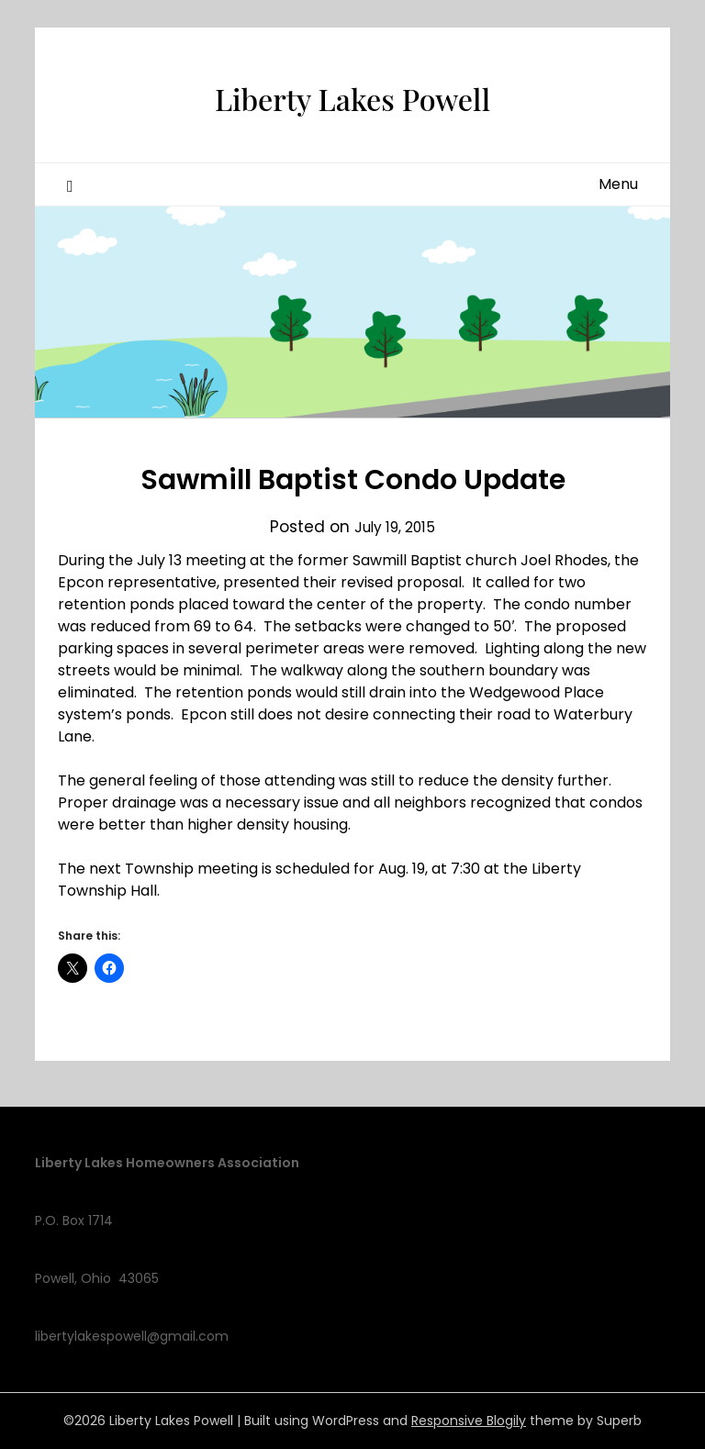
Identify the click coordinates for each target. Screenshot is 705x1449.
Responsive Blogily (468, 1420)
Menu (618, 184)
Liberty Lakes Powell (352, 92)
